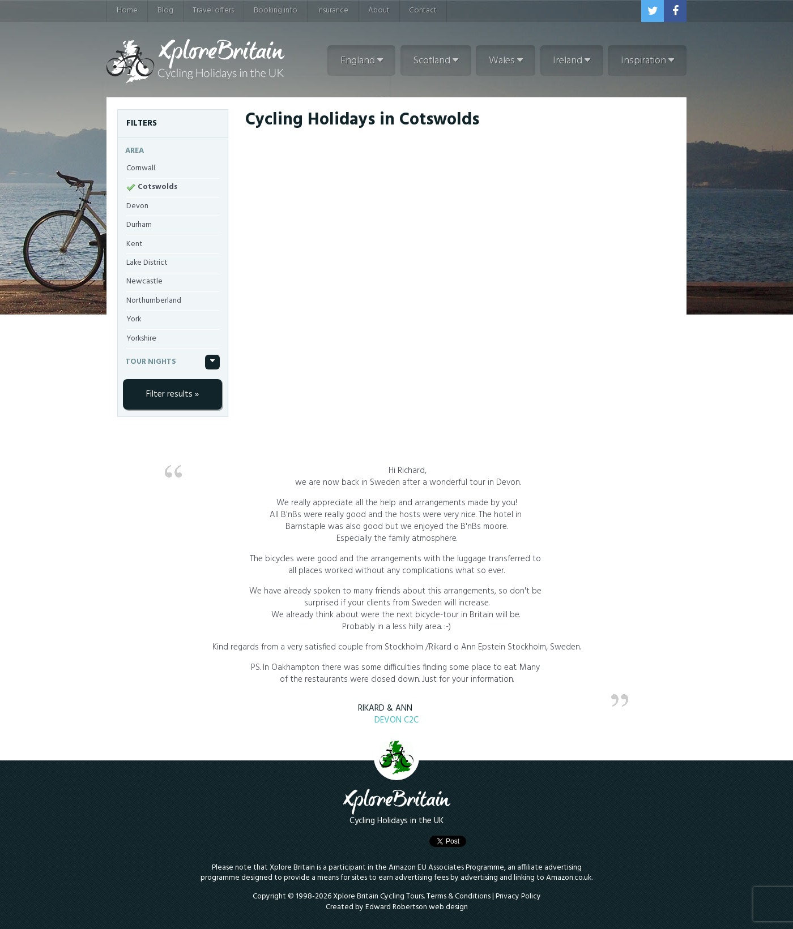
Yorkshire (141, 339)
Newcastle (144, 281)
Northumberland (153, 301)
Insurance (332, 10)
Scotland (435, 61)
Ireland (571, 61)
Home (127, 10)
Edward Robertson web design (416, 907)
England (361, 61)
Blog (165, 10)
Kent (134, 244)
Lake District (147, 263)
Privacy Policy (518, 896)
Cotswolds (157, 187)
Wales (506, 61)
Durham (139, 225)
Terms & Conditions (459, 896)
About (379, 10)
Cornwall (140, 168)
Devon (137, 206)
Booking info (275, 10)
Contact (423, 10)
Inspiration (647, 61)
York (133, 319)
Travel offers (213, 10)
